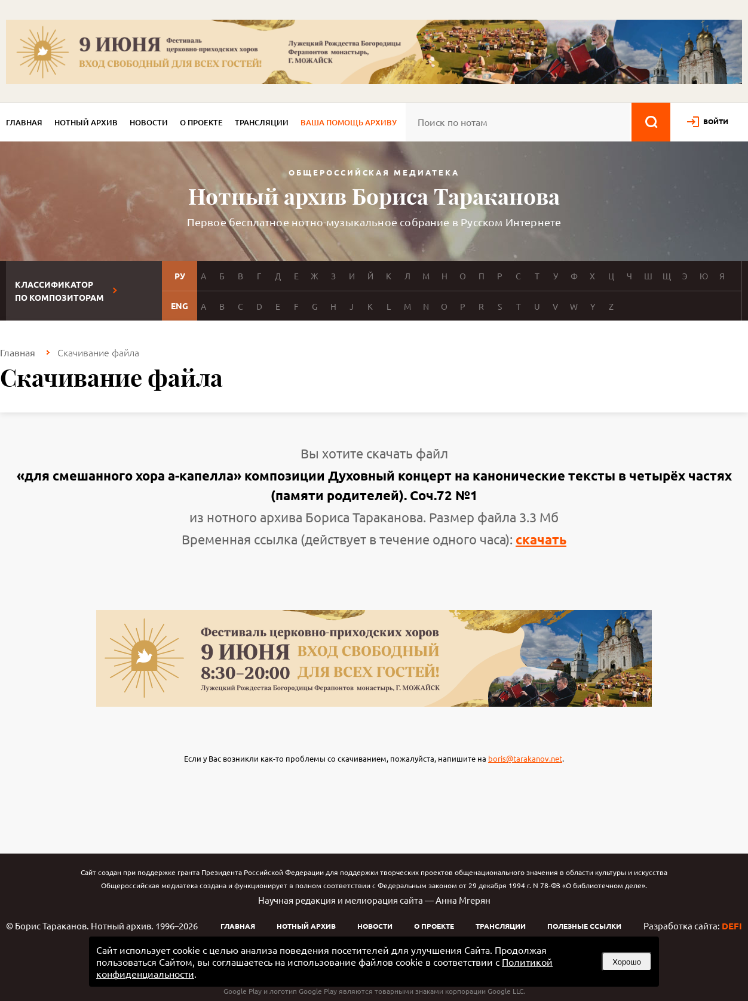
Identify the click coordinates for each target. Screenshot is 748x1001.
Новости (149, 122)
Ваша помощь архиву (349, 122)
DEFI (732, 926)
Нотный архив (86, 122)
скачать (541, 539)
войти (715, 121)
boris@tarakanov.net (525, 758)
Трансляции (262, 122)
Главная (24, 122)
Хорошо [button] (626, 961)
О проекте (201, 122)
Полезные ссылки (584, 926)
